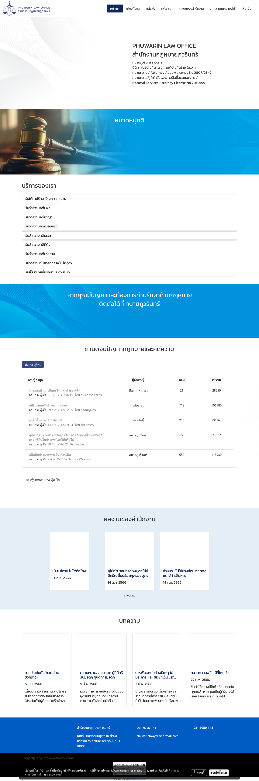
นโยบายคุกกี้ (55, 774)
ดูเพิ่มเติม (129, 595)
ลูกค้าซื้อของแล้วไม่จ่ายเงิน (46, 420)
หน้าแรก (115, 8)
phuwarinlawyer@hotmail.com (157, 736)
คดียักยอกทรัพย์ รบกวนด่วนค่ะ (49, 405)
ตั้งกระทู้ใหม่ (32, 364)
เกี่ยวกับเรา (133, 8)
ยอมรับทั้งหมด (219, 772)
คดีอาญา (167, 8)
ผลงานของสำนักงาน (191, 8)
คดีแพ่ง (150, 8)
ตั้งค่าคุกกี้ (199, 772)
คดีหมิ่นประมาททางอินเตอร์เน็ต (50, 455)
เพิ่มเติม (246, 8)
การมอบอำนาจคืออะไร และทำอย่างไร (54, 390)
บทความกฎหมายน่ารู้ (223, 8)
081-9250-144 (203, 728)
